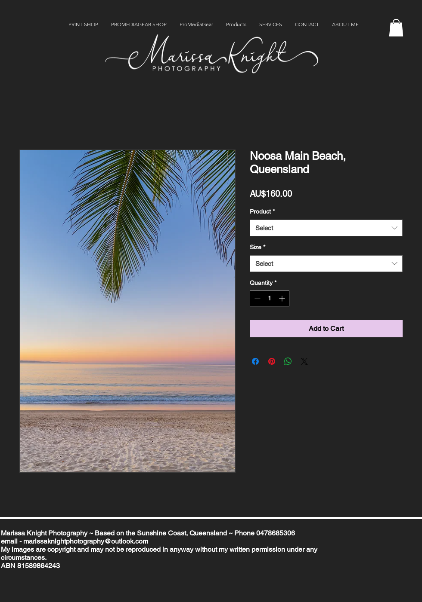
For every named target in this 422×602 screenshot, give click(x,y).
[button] (396, 28)
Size (257, 247)
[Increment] (282, 298)
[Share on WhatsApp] (288, 361)
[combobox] (326, 228)
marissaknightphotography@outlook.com (85, 541)
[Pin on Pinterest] (272, 361)
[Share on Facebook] (255, 361)
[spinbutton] (269, 298)
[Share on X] (304, 361)
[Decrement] (256, 298)
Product (262, 211)
